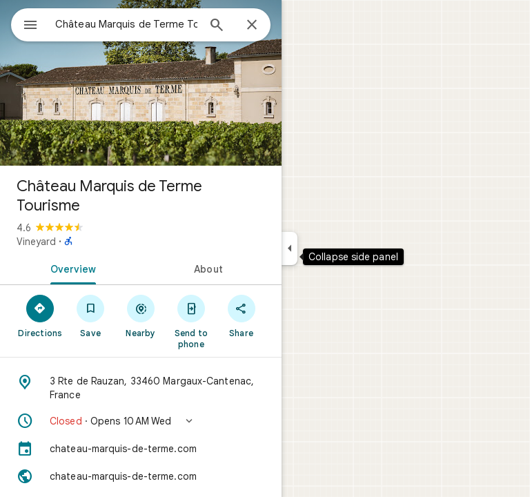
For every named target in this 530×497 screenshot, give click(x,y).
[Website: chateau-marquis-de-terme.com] (141, 476)
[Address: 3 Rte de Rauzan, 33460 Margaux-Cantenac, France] (141, 388)
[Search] (216, 26)
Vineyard (36, 241)
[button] (141, 421)
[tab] (70, 267)
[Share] (241, 315)
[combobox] (126, 24)
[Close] (252, 25)
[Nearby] (141, 315)
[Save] (91, 315)
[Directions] (40, 315)
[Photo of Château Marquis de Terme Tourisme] (141, 83)
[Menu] (30, 26)
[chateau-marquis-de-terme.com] (141, 448)
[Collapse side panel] (289, 248)
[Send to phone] (191, 321)
